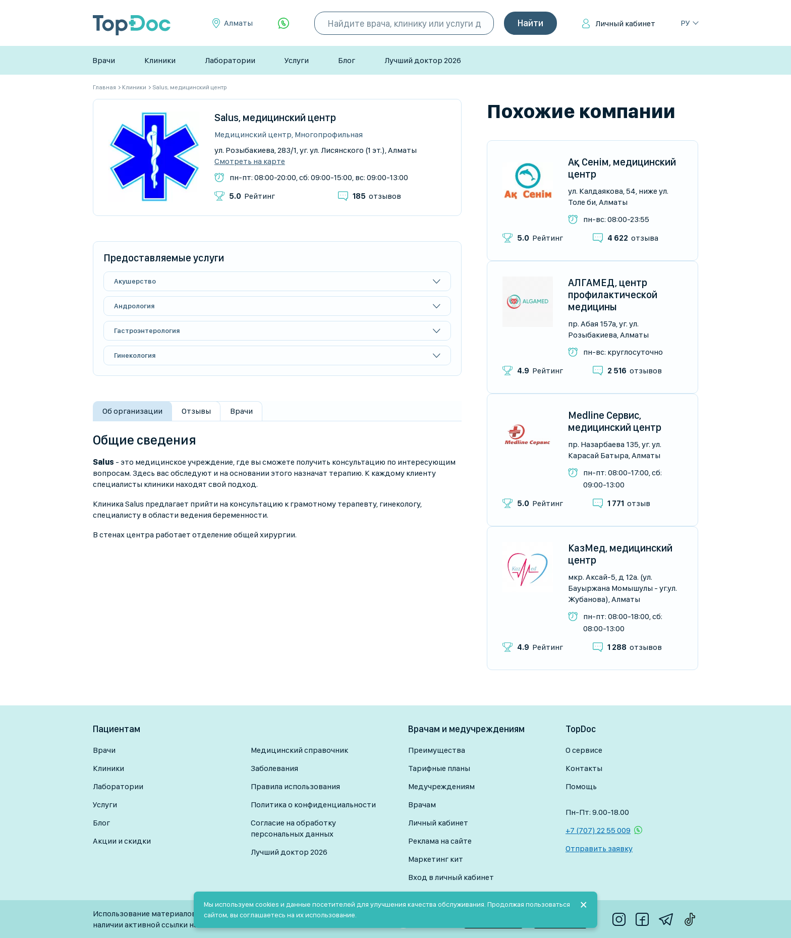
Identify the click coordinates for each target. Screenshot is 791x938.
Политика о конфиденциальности (313, 804)
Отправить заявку (599, 848)
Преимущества (436, 750)
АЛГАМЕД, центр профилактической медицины (612, 295)
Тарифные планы (439, 768)
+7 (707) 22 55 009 (598, 830)
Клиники (160, 60)
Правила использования (295, 786)
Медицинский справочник (299, 750)
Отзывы (196, 411)
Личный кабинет (625, 23)
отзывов (377, 196)
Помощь (581, 786)
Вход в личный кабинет (451, 877)
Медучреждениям (441, 786)
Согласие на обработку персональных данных (293, 828)
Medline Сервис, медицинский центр (614, 421)
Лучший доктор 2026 (422, 60)
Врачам (422, 804)
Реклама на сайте (440, 841)
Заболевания (274, 768)
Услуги (297, 60)
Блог (346, 60)
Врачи (103, 60)
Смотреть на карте (249, 161)
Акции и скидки (122, 841)
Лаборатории (230, 60)
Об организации (132, 411)
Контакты (584, 768)
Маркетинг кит (435, 859)
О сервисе (584, 750)
